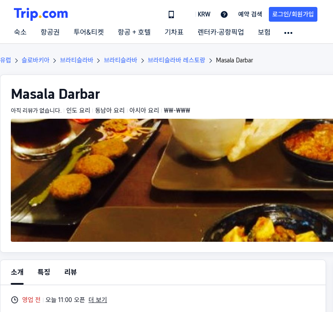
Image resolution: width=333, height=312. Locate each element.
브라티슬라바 (76, 60)
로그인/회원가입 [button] (293, 14)
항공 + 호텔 (134, 32)
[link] (171, 14)
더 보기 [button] (97, 299)
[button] (197, 14)
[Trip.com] (41, 14)
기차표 (173, 32)
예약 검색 (250, 14)
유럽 (5, 60)
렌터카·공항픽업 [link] (221, 32)
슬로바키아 (35, 60)
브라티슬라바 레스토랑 (177, 60)
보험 (264, 32)
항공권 (49, 32)
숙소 (20, 32)
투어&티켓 (89, 32)
